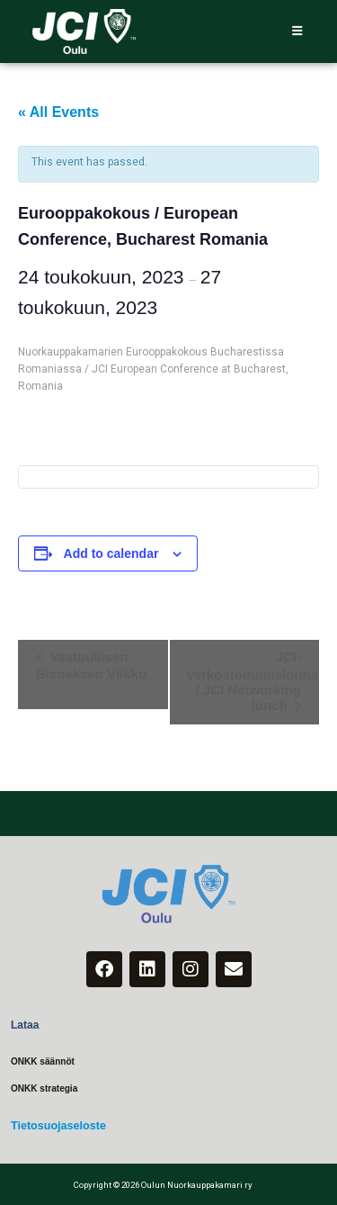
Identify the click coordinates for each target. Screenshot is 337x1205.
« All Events (58, 112)
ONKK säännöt (41, 1061)
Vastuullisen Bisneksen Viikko (91, 665)
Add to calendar (111, 553)
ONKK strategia (43, 1088)
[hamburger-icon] (297, 31)
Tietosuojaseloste (56, 1125)
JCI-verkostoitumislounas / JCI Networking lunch (253, 681)
